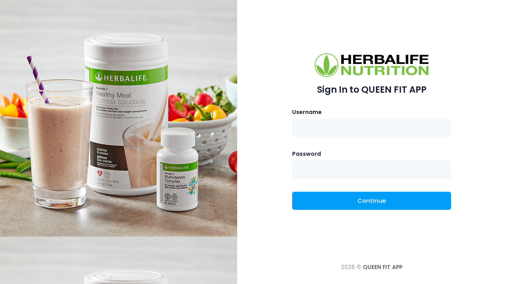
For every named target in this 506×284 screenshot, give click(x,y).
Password (306, 154)
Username (307, 112)
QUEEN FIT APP (382, 267)
